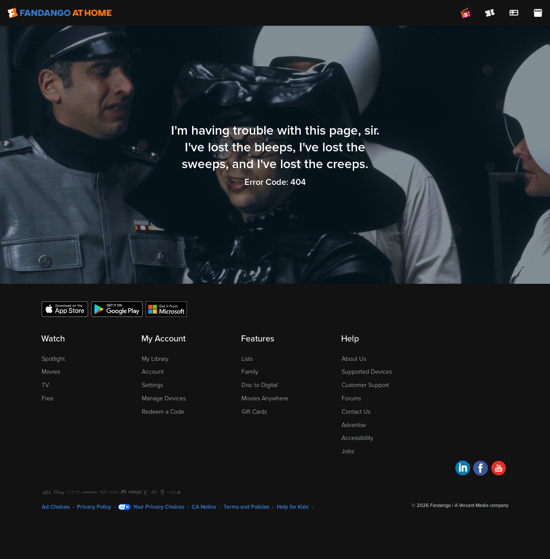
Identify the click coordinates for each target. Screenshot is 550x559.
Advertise (354, 425)
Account (153, 371)
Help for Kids (293, 507)
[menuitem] (513, 13)
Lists (247, 358)
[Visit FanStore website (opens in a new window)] (538, 13)
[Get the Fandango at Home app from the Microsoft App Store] (166, 308)
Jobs (348, 451)
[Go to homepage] (59, 13)
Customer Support (365, 385)
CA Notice (204, 507)
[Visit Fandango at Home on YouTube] (499, 469)
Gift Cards (254, 411)
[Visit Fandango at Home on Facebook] (481, 469)
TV (45, 385)
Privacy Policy (94, 507)
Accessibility (357, 438)
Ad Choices (56, 507)
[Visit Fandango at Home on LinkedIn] (463, 469)
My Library (155, 358)
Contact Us (356, 411)
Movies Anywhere (264, 398)
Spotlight (53, 358)
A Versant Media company (481, 505)
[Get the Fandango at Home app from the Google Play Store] (117, 308)
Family (249, 371)
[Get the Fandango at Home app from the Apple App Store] (65, 308)
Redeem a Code (163, 411)
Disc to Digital (259, 385)
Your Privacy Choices (158, 507)
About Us (354, 358)
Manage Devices (164, 398)
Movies (51, 371)
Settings (152, 385)
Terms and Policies (246, 507)
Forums (351, 398)
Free (48, 398)
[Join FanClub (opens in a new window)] (465, 13)
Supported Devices (367, 371)
